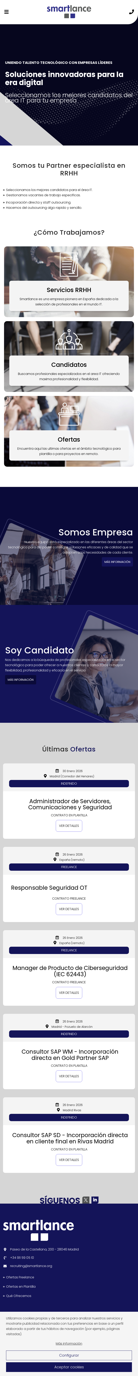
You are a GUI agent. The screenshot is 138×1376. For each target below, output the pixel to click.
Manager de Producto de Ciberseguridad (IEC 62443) (70, 971)
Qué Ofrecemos (18, 1296)
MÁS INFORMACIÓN (113, 562)
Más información (69, 1343)
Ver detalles (69, 825)
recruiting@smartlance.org (31, 1266)
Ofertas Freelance (20, 1277)
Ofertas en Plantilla (21, 1286)
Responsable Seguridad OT (49, 888)
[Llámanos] (131, 12)
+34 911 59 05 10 (22, 1257)
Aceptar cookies (69, 1367)
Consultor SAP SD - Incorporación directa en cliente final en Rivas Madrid (70, 1138)
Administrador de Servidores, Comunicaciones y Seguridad (70, 804)
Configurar (69, 1355)
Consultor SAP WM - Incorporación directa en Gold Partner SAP (70, 1055)
